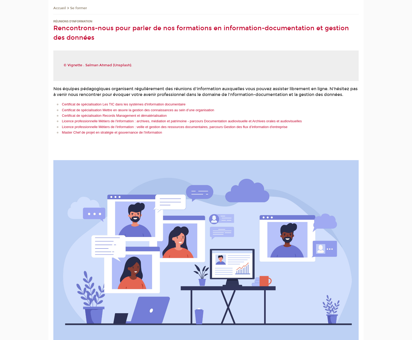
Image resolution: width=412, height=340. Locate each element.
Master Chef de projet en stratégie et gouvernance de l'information (112, 132)
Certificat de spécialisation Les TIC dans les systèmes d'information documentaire (124, 104)
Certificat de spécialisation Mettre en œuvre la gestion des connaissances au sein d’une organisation (138, 110)
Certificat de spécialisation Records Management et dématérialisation (114, 116)
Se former (78, 8)
